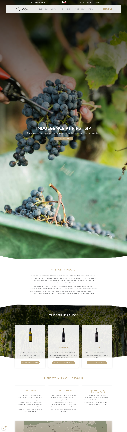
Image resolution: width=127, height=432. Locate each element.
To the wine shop (64, 138)
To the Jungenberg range (63, 362)
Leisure (53, 9)
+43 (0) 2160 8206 (95, 2)
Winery (61, 9)
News (83, 9)
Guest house (43, 9)
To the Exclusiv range (96, 362)
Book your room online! (37, 2)
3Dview (90, 9)
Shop (68, 9)
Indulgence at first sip (63, 129)
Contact (76, 9)
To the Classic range (30, 362)
